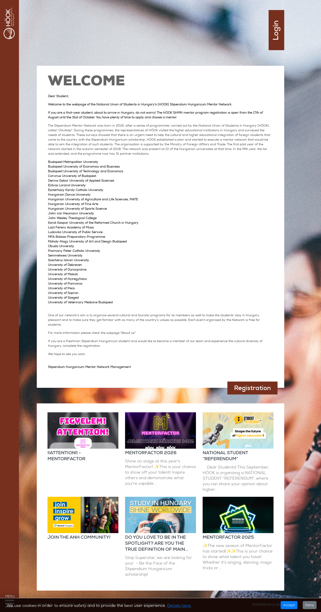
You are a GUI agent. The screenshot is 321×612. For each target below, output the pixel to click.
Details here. (179, 605)
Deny (309, 605)
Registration (252, 388)
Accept (289, 605)
